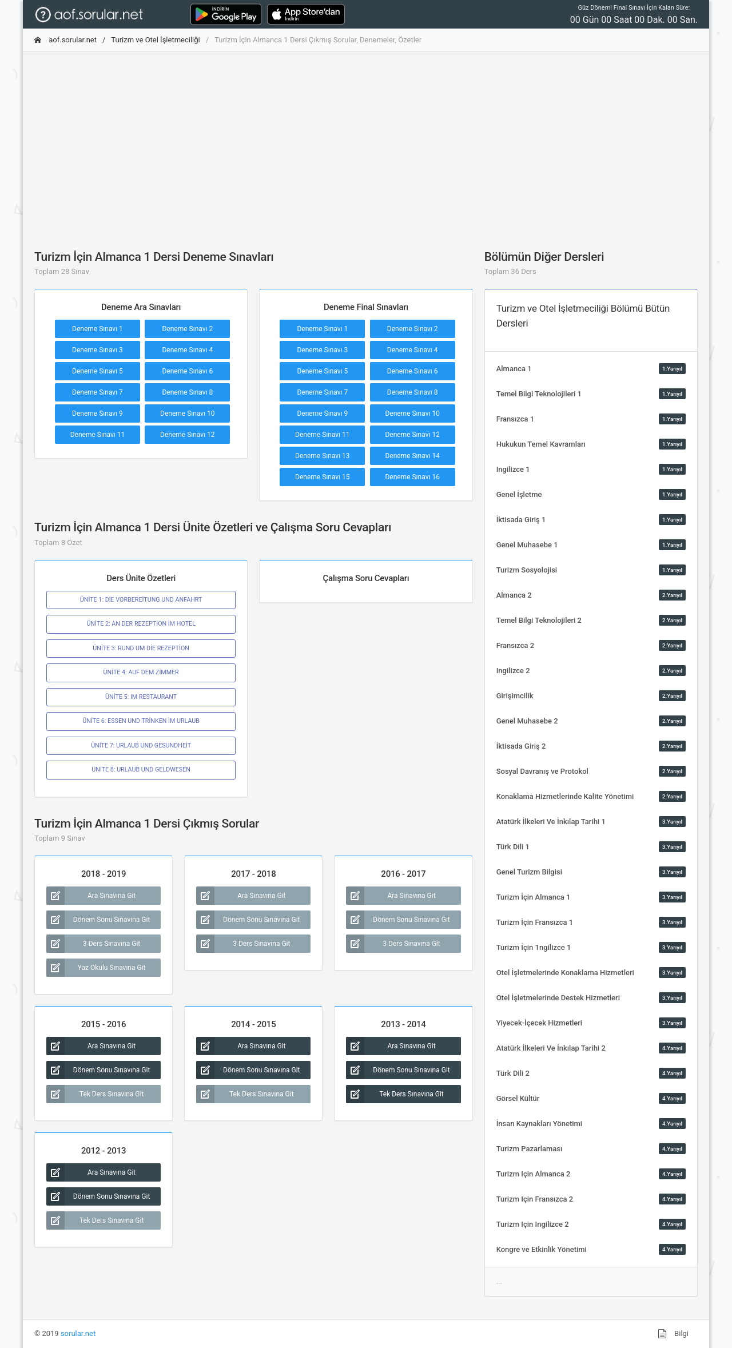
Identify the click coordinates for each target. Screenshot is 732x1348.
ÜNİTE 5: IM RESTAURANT (141, 697)
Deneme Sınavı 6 (187, 371)
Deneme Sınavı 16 (412, 477)
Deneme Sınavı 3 (97, 350)
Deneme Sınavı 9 (97, 413)
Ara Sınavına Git (91, 895)
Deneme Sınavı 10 (187, 413)
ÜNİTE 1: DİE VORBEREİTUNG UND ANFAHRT (141, 599)
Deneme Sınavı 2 (187, 329)
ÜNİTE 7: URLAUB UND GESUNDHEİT (141, 745)
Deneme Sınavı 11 (97, 435)
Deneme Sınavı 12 (187, 435)
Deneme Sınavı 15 (322, 477)
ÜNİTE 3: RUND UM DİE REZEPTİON (141, 648)
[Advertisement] (366, 141)
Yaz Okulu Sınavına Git (96, 968)
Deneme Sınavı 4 (187, 350)
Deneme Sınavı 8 (187, 392)
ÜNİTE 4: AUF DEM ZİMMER (141, 672)
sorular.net (78, 1333)
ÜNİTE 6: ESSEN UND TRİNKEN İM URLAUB (141, 721)
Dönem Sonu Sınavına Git (98, 919)
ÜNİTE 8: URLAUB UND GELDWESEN (141, 769)
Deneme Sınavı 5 (97, 371)
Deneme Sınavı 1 (97, 329)
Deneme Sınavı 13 (322, 456)
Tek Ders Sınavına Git (95, 1094)
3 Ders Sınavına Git (93, 944)
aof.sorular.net (65, 39)
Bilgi (673, 1333)
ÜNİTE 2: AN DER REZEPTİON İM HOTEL (141, 623)
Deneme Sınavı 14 (412, 456)
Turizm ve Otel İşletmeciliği (155, 39)
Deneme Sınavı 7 (97, 392)
